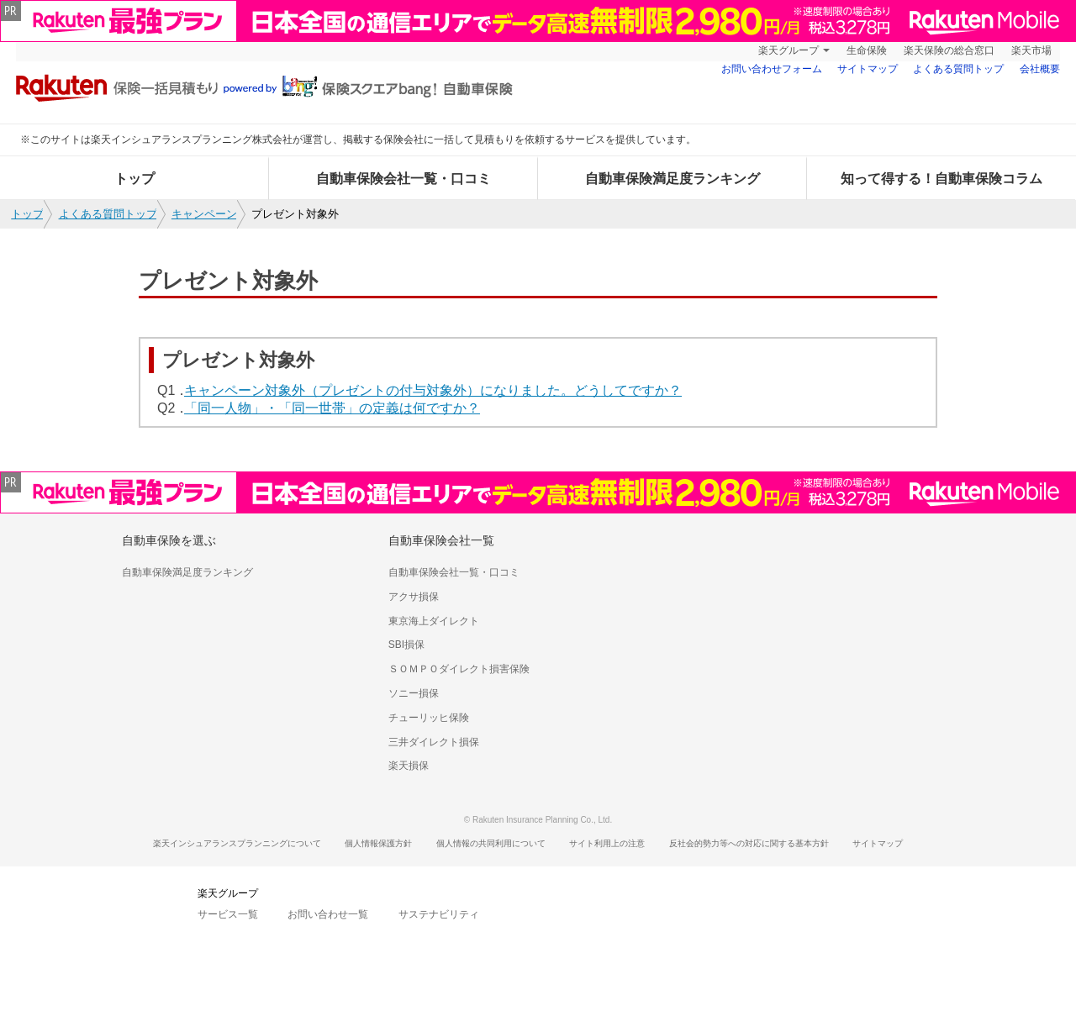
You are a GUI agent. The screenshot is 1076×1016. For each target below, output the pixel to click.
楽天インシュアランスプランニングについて (237, 843)
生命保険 (867, 50)
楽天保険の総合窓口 (949, 50)
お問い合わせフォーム (771, 69)
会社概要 (1040, 69)
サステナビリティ (438, 914)
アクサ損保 (413, 597)
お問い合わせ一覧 (327, 914)
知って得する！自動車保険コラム (941, 178)
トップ (134, 178)
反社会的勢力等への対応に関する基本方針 (749, 843)
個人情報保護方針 (378, 843)
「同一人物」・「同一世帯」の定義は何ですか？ (332, 408)
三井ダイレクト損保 (433, 742)
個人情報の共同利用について (491, 843)
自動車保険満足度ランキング (672, 178)
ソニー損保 (413, 693)
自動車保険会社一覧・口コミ (403, 178)
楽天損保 (408, 765)
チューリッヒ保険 (428, 718)
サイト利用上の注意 (607, 843)
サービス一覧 (228, 914)
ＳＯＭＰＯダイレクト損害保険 (459, 669)
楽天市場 (1031, 50)
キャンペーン (204, 214)
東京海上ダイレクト (433, 621)
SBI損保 (406, 644)
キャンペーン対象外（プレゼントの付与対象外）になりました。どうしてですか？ (433, 390)
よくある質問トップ (958, 69)
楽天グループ (788, 50)
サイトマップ (867, 69)
